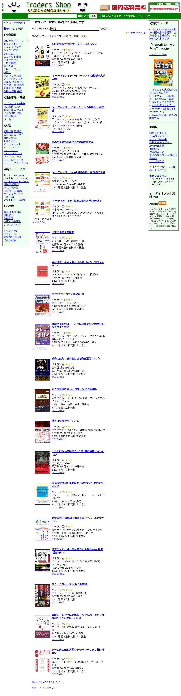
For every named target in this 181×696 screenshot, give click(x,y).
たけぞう (19, 134)
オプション (10, 103)
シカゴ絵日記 (156, 161)
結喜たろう (10, 141)
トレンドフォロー (13, 69)
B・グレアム (11, 150)
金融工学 (8, 218)
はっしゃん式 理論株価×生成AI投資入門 (163, 91)
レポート (24, 181)
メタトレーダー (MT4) (16, 178)
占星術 (12, 91)
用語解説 (154, 148)
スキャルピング (12, 47)
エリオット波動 (12, 56)
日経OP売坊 (10, 137)
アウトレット (11, 199)
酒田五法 (8, 66)
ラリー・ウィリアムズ (16, 162)
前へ (34, 682)
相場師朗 (8, 131)
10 (56, 682)
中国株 (7, 112)
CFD (17, 106)
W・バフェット (12, 144)
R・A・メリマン (13, 153)
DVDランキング (158, 136)
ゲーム (12, 190)
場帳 (19, 190)
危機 (6, 91)
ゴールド (19, 109)
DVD (17, 175)
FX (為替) (9, 106)
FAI (22, 81)
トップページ (11, 230)
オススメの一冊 (158, 139)
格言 (19, 91)
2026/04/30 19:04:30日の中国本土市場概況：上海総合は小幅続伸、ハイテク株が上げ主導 (162, 34)
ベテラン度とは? (135, 32)
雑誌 (6, 184)
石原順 (17, 131)
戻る (34, 687)
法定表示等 (10, 240)
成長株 (7, 81)
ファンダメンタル (13, 78)
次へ (60, 682)
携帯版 (3, 7)
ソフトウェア (11, 181)
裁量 (18, 75)
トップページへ (47, 687)
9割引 (22, 199)
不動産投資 (10, 116)
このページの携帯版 (15, 23)
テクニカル (10, 53)
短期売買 (8, 40)
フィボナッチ (11, 59)
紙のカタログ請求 (162, 169)
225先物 (20, 103)
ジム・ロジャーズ (13, 159)
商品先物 (8, 109)
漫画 (6, 190)
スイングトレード (13, 44)
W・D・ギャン (12, 147)
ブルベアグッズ (12, 224)
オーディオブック (13, 194)
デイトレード (21, 40)
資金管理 (19, 84)
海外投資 (16, 112)
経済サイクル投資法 (163, 102)
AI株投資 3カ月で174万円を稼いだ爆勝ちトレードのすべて (162, 108)
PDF (163, 167)
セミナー (8, 175)
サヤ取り (8, 84)
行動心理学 (15, 88)
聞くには (10, 197)
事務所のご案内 (12, 236)
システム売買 (11, 50)
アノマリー (10, 75)
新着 (6, 28)
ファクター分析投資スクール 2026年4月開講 (162, 97)
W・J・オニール (13, 156)
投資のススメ (156, 151)
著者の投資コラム (159, 155)
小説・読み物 (11, 187)
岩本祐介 (8, 134)
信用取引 (8, 215)
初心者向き (15, 211)
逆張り (7, 72)
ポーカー (8, 119)
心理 (6, 88)
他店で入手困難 (12, 221)
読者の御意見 (156, 145)
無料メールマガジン (160, 142)
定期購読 (14, 184)
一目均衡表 (10, 63)
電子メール (10, 233)
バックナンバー (158, 54)
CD (22, 175)
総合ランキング (158, 133)
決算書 (15, 81)
